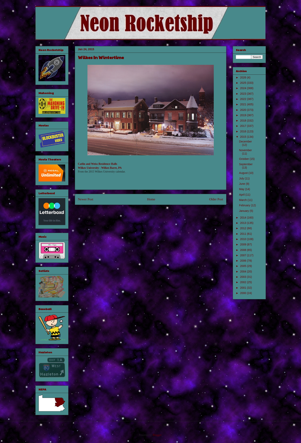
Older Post (216, 199)
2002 (243, 282)
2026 (243, 77)
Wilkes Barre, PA (111, 167)
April (242, 194)
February (245, 205)
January (244, 210)
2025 (243, 82)
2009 (243, 244)
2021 (243, 104)
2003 (243, 276)
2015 (243, 136)
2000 (243, 293)
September (245, 164)
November (245, 150)
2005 (243, 266)
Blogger (157, 435)
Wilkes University (88, 167)
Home (151, 199)
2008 (243, 250)
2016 (243, 131)
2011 (243, 233)
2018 (243, 120)
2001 (243, 287)
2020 (243, 109)
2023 (243, 93)
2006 (243, 260)
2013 (243, 222)
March (243, 200)
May (242, 189)
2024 (243, 88)
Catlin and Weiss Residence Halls (97, 163)
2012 (243, 228)
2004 (243, 271)
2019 (243, 115)
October (244, 158)
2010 (243, 239)
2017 (243, 125)
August (243, 172)
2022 (243, 99)
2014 (243, 217)
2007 (243, 255)
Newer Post (85, 199)
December (245, 141)
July (242, 178)
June (242, 183)
